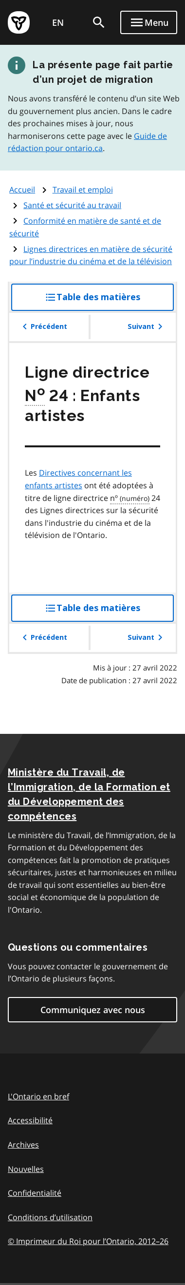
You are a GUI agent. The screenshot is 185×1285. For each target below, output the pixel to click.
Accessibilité (30, 1120)
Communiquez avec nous (92, 1010)
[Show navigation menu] (148, 22)
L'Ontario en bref (38, 1096)
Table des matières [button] (109, 300)
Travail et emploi (83, 189)
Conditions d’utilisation (50, 1217)
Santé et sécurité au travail (72, 205)
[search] (98, 22)
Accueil (22, 189)
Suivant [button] (147, 326)
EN (58, 22)
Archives (23, 1144)
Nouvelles (26, 1169)
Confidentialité (34, 1193)
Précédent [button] (43, 326)
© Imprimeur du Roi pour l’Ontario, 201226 (88, 1241)
